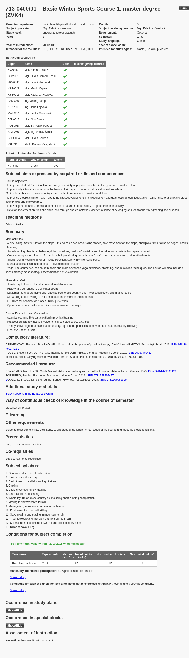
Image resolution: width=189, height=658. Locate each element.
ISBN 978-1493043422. (162, 371)
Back (183, 8)
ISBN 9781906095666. (113, 379)
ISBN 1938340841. (139, 352)
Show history (18, 577)
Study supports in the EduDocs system (29, 393)
